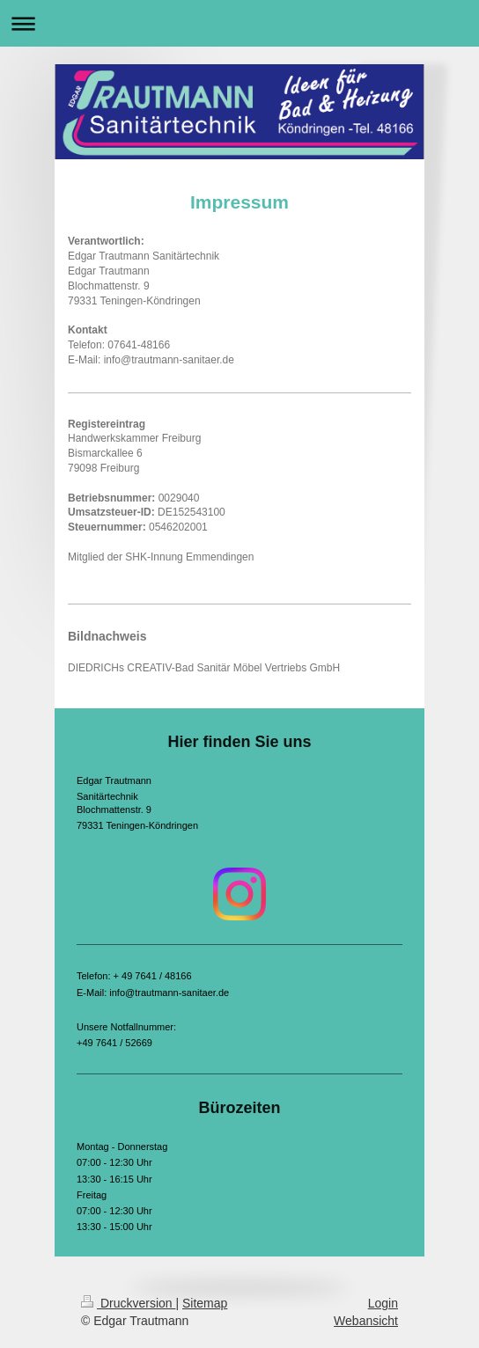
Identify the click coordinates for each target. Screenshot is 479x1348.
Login (383, 1303)
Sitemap (204, 1303)
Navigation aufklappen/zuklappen (239, 23)
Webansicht (366, 1321)
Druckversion (128, 1303)
